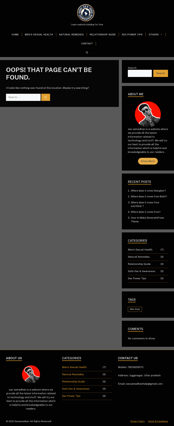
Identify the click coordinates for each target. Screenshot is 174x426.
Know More (148, 161)
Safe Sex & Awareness (141, 271)
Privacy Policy (137, 421)
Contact (87, 43)
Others (157, 34)
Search (132, 67)
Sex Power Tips (132, 34)
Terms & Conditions (158, 421)
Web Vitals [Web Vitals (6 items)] (135, 309)
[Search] (45, 97)
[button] (87, 52)
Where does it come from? (146, 212)
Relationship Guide (103, 34)
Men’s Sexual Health (39, 34)
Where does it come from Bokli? (149, 196)
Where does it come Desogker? (148, 190)
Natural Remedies (71, 34)
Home (15, 34)
